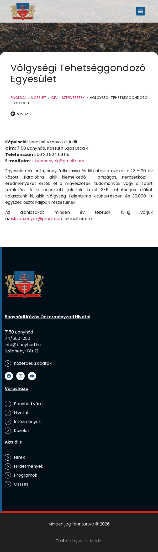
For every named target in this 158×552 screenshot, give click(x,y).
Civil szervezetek (68, 97)
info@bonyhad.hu (23, 345)
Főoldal (18, 97)
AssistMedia (91, 541)
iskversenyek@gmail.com (58, 161)
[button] (140, 11)
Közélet (38, 97)
